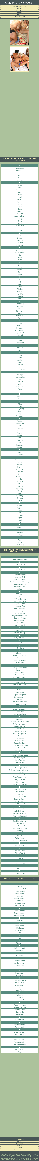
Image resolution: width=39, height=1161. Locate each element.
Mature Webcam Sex (19, 6)
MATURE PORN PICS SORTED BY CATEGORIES (19, 159)
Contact (30, 1159)
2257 (35, 1159)
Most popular (19, 10)
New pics (19, 8)
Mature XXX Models (20, 16)
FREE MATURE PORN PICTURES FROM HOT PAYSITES (19, 551)
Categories (19, 12)
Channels (19, 14)
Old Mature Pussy (19, 2)
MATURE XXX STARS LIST (19, 879)
